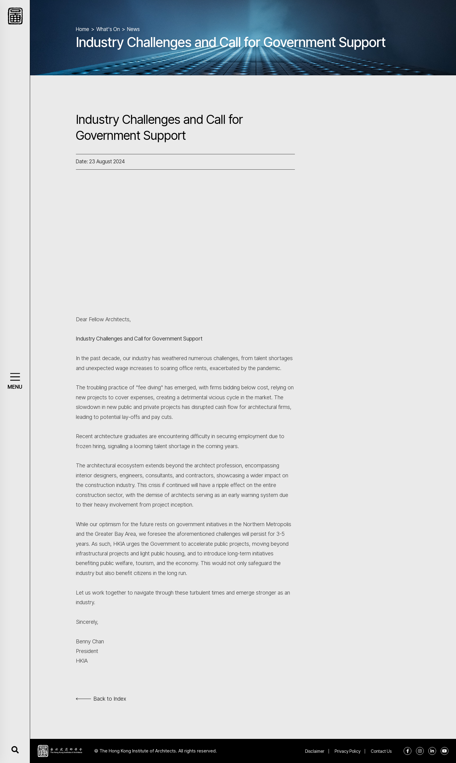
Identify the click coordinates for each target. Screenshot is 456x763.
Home (82, 29)
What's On (108, 29)
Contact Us (381, 751)
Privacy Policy (348, 751)
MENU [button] (15, 387)
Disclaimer (314, 751)
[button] (15, 377)
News (133, 29)
